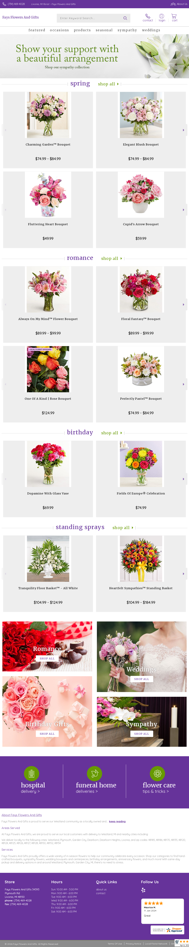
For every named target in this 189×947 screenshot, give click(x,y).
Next (184, 130)
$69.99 (48, 507)
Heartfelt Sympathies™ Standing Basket (141, 588)
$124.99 (48, 412)
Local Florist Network (156, 943)
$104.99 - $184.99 (141, 602)
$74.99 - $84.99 (48, 158)
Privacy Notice (133, 943)
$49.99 (48, 238)
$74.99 (141, 507)
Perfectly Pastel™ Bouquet (141, 399)
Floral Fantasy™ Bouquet (141, 319)
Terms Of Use (115, 943)
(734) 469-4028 (16, 4)
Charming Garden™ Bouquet (48, 144)
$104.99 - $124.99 (48, 602)
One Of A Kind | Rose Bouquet (48, 399)
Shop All (106, 84)
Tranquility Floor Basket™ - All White (48, 588)
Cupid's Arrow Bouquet (141, 224)
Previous (5, 130)
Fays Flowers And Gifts (20, 17)
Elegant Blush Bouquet (141, 144)
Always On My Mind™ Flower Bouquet (48, 319)
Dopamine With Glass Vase (48, 493)
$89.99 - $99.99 (48, 333)
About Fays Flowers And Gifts (22, 815)
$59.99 (141, 238)
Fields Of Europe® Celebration (141, 493)
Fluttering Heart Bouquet (48, 224)
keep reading (117, 821)
